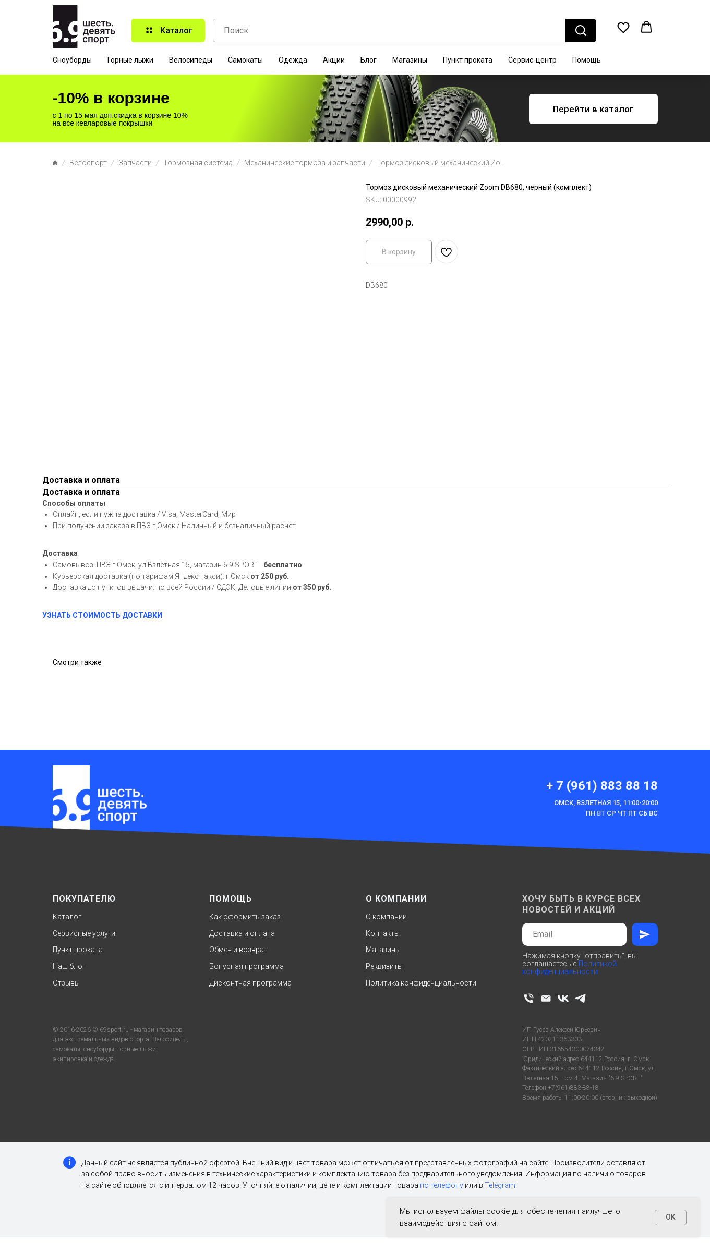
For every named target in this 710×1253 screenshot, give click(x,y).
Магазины (409, 60)
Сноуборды (72, 60)
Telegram (500, 1185)
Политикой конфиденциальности (569, 967)
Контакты (383, 933)
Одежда (293, 60)
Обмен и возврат (238, 949)
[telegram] (580, 998)
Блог (368, 60)
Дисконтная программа (250, 983)
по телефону (441, 1185)
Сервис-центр (532, 60)
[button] (623, 27)
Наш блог (69, 966)
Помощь (586, 60)
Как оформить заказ (245, 917)
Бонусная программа (246, 966)
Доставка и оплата (242, 933)
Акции (334, 60)
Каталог (67, 917)
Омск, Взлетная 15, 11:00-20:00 (606, 803)
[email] (545, 998)
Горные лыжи (130, 60)
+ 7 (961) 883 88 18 (602, 785)
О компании (386, 917)
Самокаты (245, 60)
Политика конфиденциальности (421, 983)
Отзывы (66, 983)
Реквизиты (384, 966)
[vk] (563, 998)
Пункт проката (467, 60)
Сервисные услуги (84, 933)
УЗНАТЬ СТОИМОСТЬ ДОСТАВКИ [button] (102, 615)
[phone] (528, 998)
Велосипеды (190, 60)
